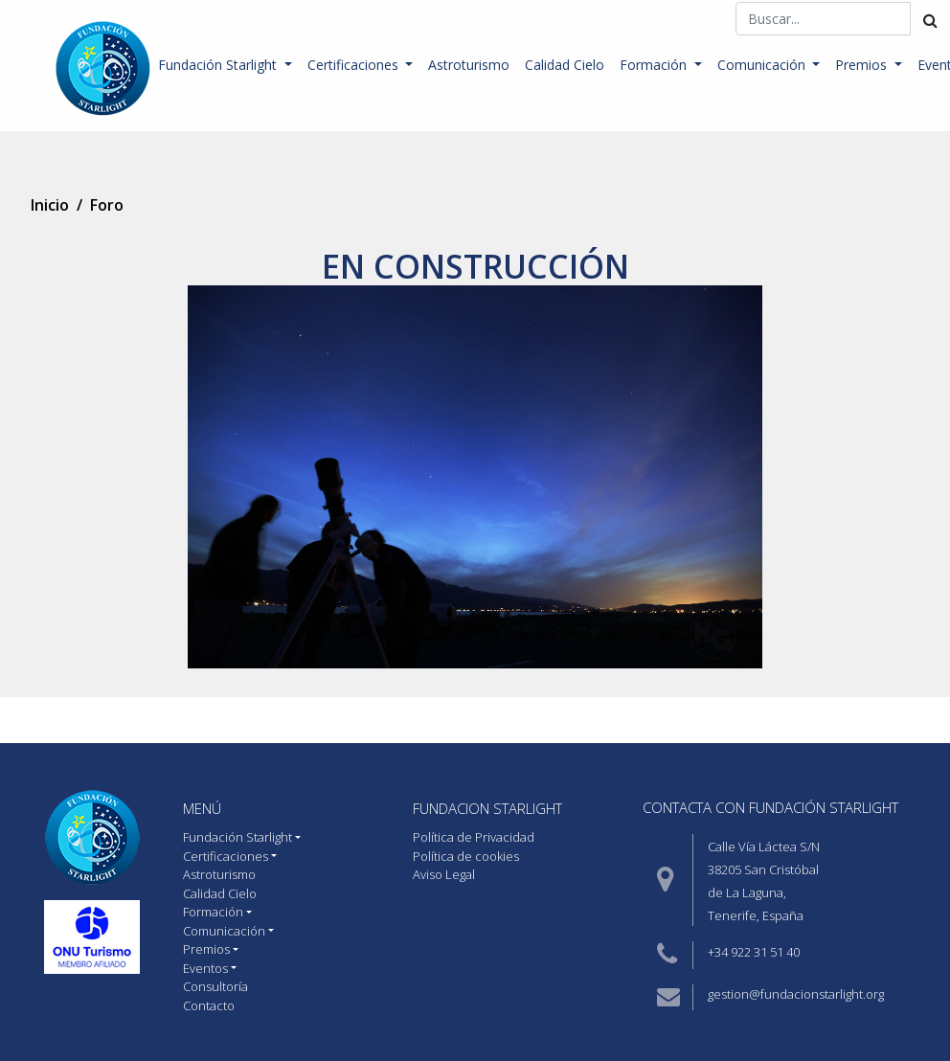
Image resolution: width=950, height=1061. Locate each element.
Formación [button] (655, 65)
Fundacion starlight (487, 808)
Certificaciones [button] (354, 65)
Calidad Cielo (564, 65)
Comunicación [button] (763, 65)
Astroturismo (468, 65)
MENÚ (202, 808)
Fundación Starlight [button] (219, 65)
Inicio (50, 204)
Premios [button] (863, 65)
